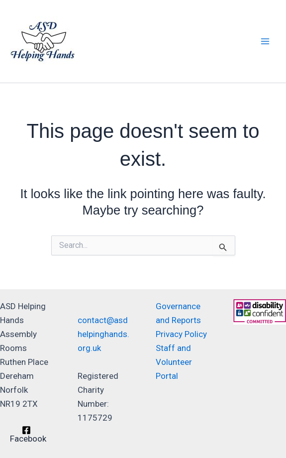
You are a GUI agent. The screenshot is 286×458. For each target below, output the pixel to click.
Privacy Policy (181, 334)
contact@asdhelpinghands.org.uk (103, 334)
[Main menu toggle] (265, 41)
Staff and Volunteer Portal (174, 362)
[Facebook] (26, 434)
